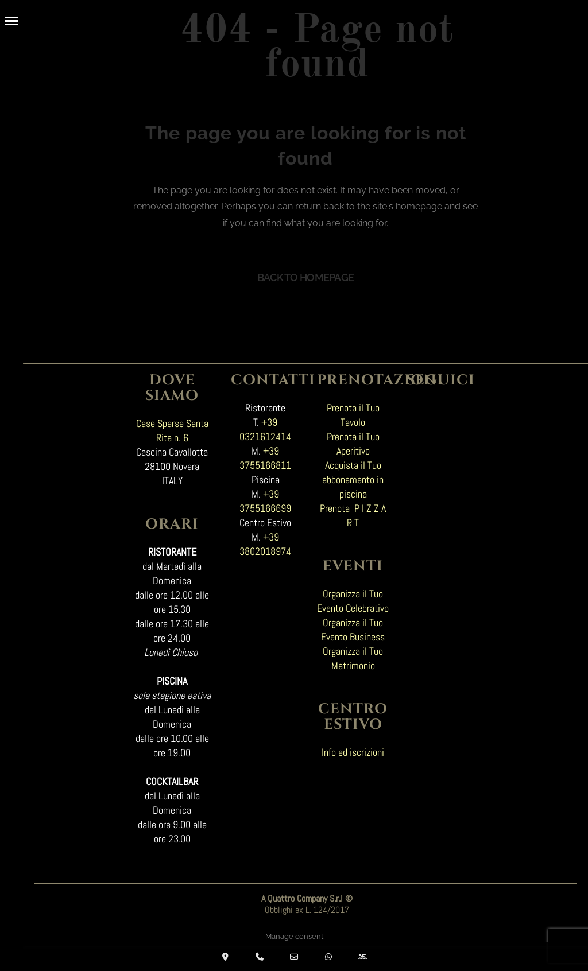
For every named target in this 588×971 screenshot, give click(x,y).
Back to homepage (305, 273)
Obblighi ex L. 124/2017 (307, 906)
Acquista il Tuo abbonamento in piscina (353, 475)
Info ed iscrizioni (353, 748)
